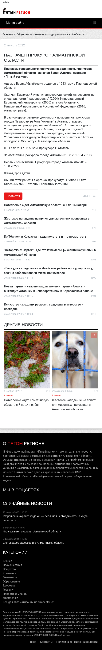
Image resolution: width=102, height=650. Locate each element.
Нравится (13, 196)
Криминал (9, 573)
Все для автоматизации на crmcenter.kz (28, 602)
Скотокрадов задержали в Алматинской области (34, 542)
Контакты (46, 642)
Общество (23, 34)
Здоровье (9, 585)
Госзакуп (8, 589)
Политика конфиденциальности (77, 642)
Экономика (10, 577)
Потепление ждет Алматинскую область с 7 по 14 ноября (45, 205)
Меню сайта (51, 22)
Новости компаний (15, 594)
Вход (6, 1)
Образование (11, 581)
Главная (8, 34)
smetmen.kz (10, 598)
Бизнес (7, 561)
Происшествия (12, 565)
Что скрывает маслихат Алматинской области (32, 531)
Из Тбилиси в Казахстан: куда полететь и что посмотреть (45, 236)
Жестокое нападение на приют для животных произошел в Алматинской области (74, 405)
